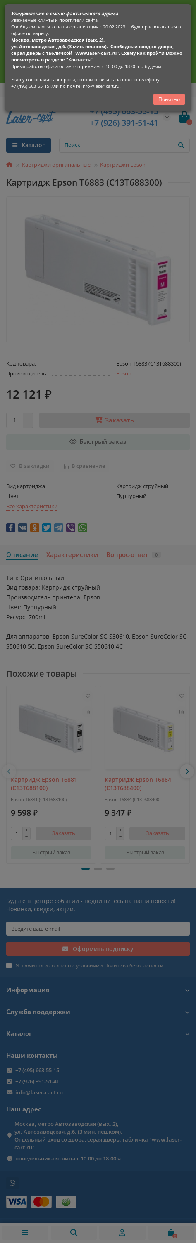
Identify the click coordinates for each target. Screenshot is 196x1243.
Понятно (169, 99)
